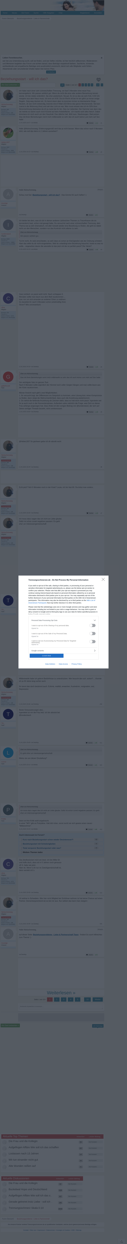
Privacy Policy (77, 664)
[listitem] (63, 620)
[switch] (92, 625)
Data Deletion (50, 664)
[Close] (104, 580)
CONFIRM (46, 656)
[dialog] (63, 622)
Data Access (63, 664)
